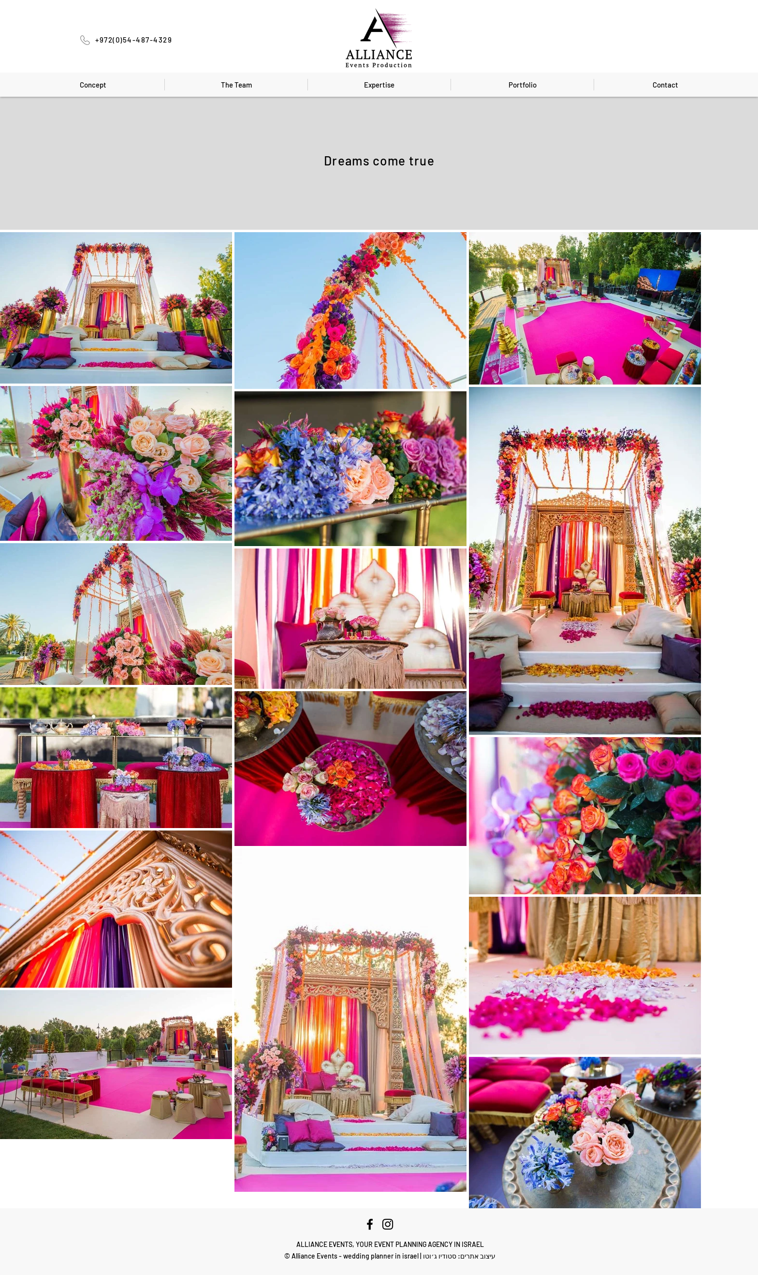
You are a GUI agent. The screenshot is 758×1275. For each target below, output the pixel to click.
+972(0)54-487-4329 (133, 39)
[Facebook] (370, 1224)
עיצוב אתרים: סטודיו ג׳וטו (459, 1256)
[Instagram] (387, 1224)
